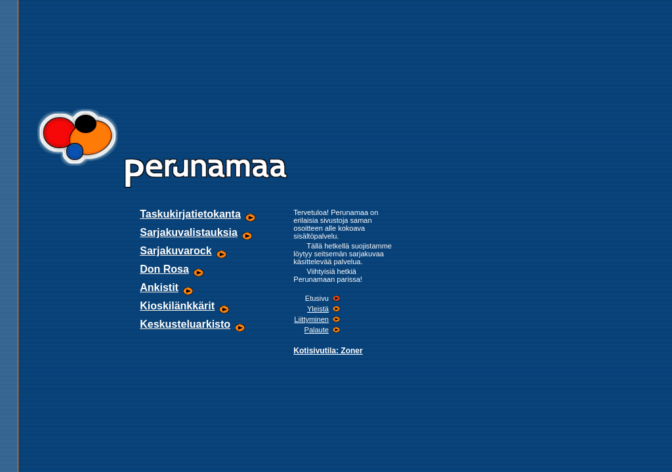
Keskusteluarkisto (185, 324)
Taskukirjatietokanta (190, 214)
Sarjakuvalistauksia (189, 232)
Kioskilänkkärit (177, 305)
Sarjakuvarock (175, 250)
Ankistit (159, 287)
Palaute (316, 330)
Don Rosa (164, 269)
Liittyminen (311, 319)
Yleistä (318, 309)
